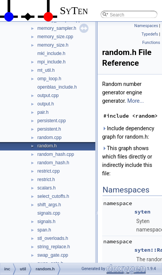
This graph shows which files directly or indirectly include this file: (127, 160)
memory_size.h (52, 45)
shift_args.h (49, 204)
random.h (47, 146)
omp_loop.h (49, 78)
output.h (45, 104)
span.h (44, 230)
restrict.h (46, 179)
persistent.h (49, 129)
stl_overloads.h (52, 238)
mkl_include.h (51, 53)
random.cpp (49, 137)
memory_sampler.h (56, 28)
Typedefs (149, 34)
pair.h (42, 112)
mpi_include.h (51, 62)
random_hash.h (53, 162)
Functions (151, 42)
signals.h (46, 221)
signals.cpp (48, 213)
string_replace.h (53, 246)
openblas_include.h (57, 87)
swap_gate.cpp (52, 255)
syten (143, 211)
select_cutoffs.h (53, 196)
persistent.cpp (51, 120)
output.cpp (48, 95)
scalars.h (46, 188)
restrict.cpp (48, 171)
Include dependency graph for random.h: (128, 132)
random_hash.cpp (55, 154)
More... (135, 101)
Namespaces (146, 25)
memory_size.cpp (55, 36)
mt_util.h (46, 70)
